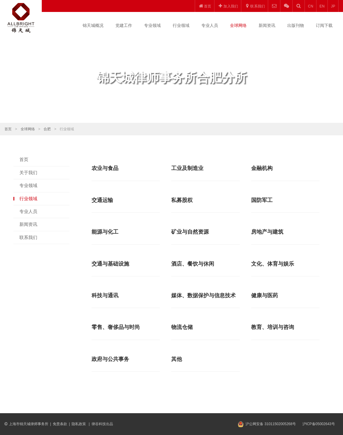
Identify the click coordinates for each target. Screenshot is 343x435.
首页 (8, 129)
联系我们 (28, 237)
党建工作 (123, 25)
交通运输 (102, 200)
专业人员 (209, 25)
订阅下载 (324, 25)
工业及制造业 (187, 168)
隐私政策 (79, 424)
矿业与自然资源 (190, 232)
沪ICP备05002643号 (318, 424)
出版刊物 (295, 25)
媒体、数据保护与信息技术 (203, 295)
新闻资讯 (267, 25)
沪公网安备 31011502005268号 (270, 424)
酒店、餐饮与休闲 (192, 264)
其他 (176, 359)
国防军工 (262, 200)
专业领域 (152, 25)
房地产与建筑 (267, 232)
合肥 (47, 129)
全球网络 (238, 25)
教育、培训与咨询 (272, 327)
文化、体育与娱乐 (272, 264)
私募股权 (182, 200)
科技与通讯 (105, 295)
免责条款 (60, 424)
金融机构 (262, 168)
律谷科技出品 (102, 424)
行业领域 (181, 25)
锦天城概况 (93, 25)
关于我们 (28, 172)
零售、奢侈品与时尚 (116, 327)
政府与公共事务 (110, 359)
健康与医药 (264, 295)
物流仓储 (182, 327)
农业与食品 (105, 168)
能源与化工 (105, 232)
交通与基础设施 (110, 264)
